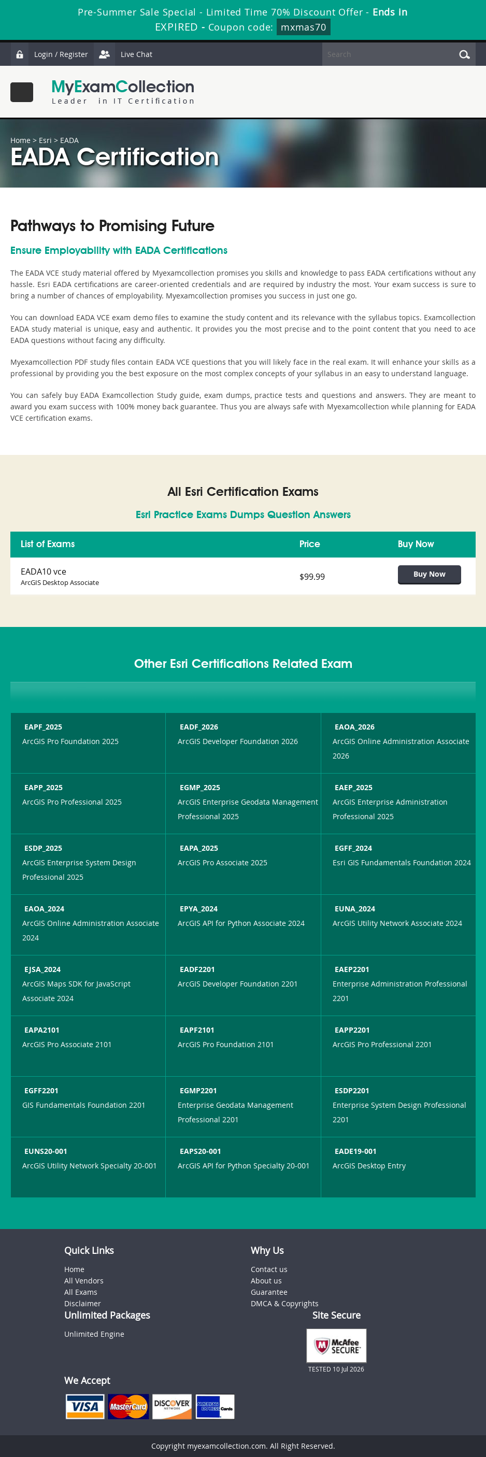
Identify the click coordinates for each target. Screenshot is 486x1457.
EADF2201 (196, 969)
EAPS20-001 (199, 1151)
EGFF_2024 (352, 848)
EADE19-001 (355, 1151)
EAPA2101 (41, 1030)
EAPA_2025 (198, 848)
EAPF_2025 (42, 727)
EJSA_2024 (41, 969)
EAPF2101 (196, 1030)
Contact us (269, 1269)
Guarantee (269, 1292)
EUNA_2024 (354, 908)
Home (20, 140)
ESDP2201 (351, 1090)
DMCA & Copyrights (285, 1303)
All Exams (80, 1292)
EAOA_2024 (43, 908)
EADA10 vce (43, 571)
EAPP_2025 (42, 787)
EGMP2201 (197, 1090)
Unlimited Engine (94, 1334)
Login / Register (49, 54)
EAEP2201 (351, 969)
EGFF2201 (40, 1090)
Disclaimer (82, 1303)
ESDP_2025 (42, 848)
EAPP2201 (351, 1030)
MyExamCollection (123, 92)
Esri (45, 140)
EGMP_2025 (199, 787)
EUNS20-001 (44, 1151)
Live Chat (122, 54)
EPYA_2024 (198, 908)
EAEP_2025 (353, 787)
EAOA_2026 (354, 727)
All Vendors (84, 1280)
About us (266, 1280)
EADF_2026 (198, 727)
